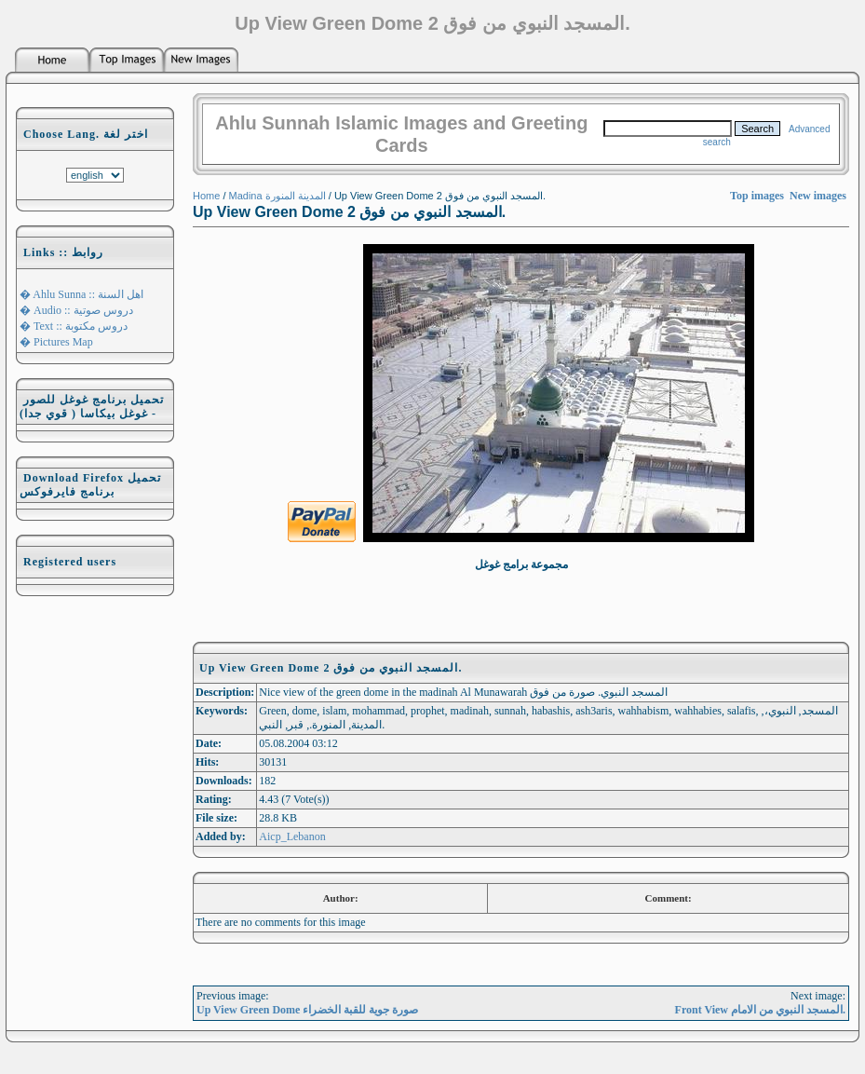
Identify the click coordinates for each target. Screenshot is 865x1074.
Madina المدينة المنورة (277, 195)
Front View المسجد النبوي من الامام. (760, 1009)
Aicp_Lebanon (292, 836)
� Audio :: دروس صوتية (76, 310)
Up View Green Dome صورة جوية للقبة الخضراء (307, 1009)
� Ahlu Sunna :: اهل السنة (81, 294)
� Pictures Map (56, 341)
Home (206, 195)
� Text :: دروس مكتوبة (74, 326)
